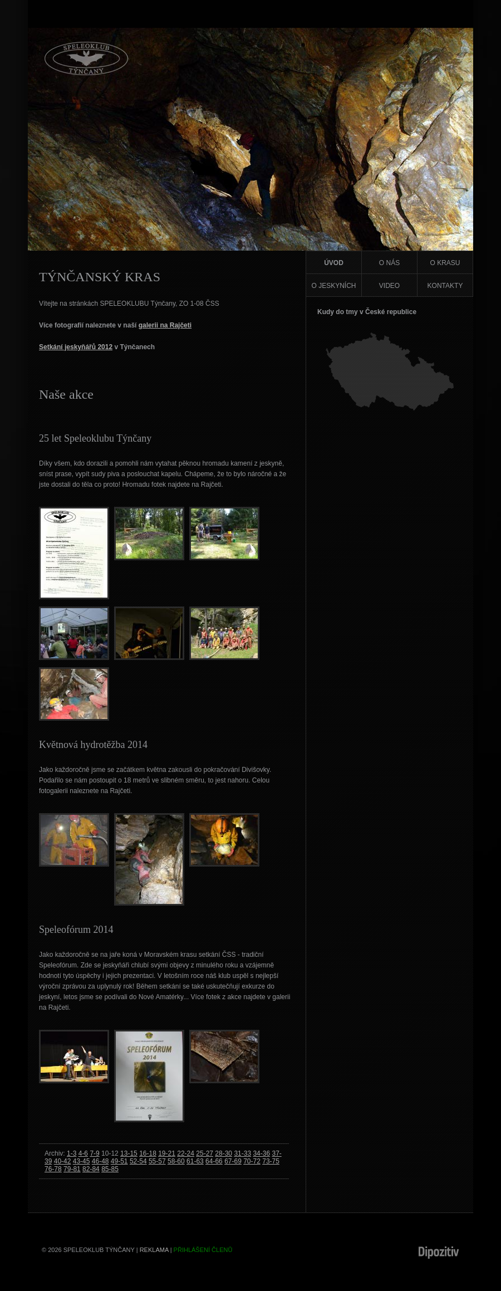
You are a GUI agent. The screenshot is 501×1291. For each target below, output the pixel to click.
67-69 (233, 1161)
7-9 (94, 1153)
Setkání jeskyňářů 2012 (75, 347)
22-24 (185, 1153)
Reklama (154, 1249)
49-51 (119, 1161)
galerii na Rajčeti (165, 325)
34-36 (261, 1153)
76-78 (53, 1169)
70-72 (252, 1161)
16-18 (147, 1153)
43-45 (81, 1161)
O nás (389, 263)
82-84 (91, 1169)
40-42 (62, 1161)
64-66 (214, 1161)
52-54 (138, 1161)
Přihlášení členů (203, 1249)
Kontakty (445, 286)
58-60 (176, 1161)
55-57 (157, 1161)
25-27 (204, 1153)
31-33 (242, 1153)
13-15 (128, 1153)
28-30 (223, 1153)
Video (389, 286)
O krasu (445, 263)
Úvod (333, 263)
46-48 (100, 1161)
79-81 (72, 1169)
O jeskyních (333, 286)
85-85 (110, 1169)
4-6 (83, 1153)
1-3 (71, 1153)
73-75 (270, 1161)
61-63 (195, 1161)
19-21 (166, 1153)
